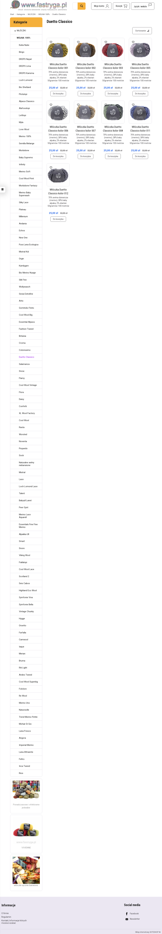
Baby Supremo (26, 157)
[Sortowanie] (142, 30)
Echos (22, 230)
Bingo (21, 52)
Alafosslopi (24, 108)
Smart (22, 541)
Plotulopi (23, 94)
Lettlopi (22, 115)
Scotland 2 (24, 576)
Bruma (22, 660)
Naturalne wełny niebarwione (26, 464)
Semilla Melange (26, 143)
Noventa (23, 441)
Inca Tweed (24, 766)
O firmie (5, 913)
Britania (22, 336)
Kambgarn (24, 265)
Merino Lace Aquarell (25, 516)
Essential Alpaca (27, 322)
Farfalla (22, 632)
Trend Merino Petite (28, 717)
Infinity (22, 164)
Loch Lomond (25, 80)
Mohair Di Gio (25, 724)
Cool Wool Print (26, 178)
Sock (21, 455)
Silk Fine (23, 279)
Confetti (23, 406)
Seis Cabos (24, 583)
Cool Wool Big (25, 315)
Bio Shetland (25, 87)
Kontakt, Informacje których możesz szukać (14, 921)
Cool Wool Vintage (28, 385)
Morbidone (24, 150)
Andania (23, 223)
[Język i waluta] (142, 6)
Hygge (22, 618)
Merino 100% (25, 136)
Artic (21, 301)
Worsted (23, 434)
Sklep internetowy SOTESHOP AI (148, 932)
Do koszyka (58, 94)
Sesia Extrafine (26, 294)
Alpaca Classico (26, 101)
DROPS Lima (25, 66)
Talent (22, 493)
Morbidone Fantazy (28, 185)
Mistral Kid (24, 251)
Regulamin (6, 916)
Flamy (22, 378)
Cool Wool (24, 420)
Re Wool (23, 695)
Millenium (23, 216)
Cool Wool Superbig (28, 681)
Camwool (23, 639)
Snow (21, 371)
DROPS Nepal (25, 59)
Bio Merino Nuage (27, 272)
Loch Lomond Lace (28, 486)
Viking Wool (24, 555)
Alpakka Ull (24, 534)
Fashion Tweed (26, 329)
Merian (22, 653)
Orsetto (22, 625)
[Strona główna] (38, 5)
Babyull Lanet (25, 500)
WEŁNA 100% (23, 38)
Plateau (22, 209)
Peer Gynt (23, 507)
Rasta (21, 427)
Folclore (23, 689)
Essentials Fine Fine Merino (28, 526)
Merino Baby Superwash (25, 194)
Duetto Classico (26, 357)
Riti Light (23, 667)
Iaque (21, 646)
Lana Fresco (25, 731)
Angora (22, 738)
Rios (21, 773)
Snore (22, 548)
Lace (21, 479)
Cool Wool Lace (26, 569)
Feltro (21, 759)
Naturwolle (24, 710)
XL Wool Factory (27, 413)
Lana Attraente (26, 752)
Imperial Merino (26, 745)
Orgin (21, 258)
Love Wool (24, 129)
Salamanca (24, 364)
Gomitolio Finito (26, 308)
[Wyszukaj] (82, 6)
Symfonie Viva (26, 597)
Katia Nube (24, 45)
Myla (21, 122)
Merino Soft (24, 171)
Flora (21, 392)
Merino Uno (24, 703)
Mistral (22, 472)
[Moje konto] (101, 6)
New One (23, 237)
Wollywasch (24, 286)
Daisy (21, 399)
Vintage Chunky (26, 611)
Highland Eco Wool (28, 590)
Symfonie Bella (26, 604)
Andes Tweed (25, 674)
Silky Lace (23, 202)
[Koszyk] (121, 6)
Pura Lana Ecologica (28, 244)
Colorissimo (25, 350)
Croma (22, 343)
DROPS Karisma (26, 73)
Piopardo (23, 448)
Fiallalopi (23, 562)
